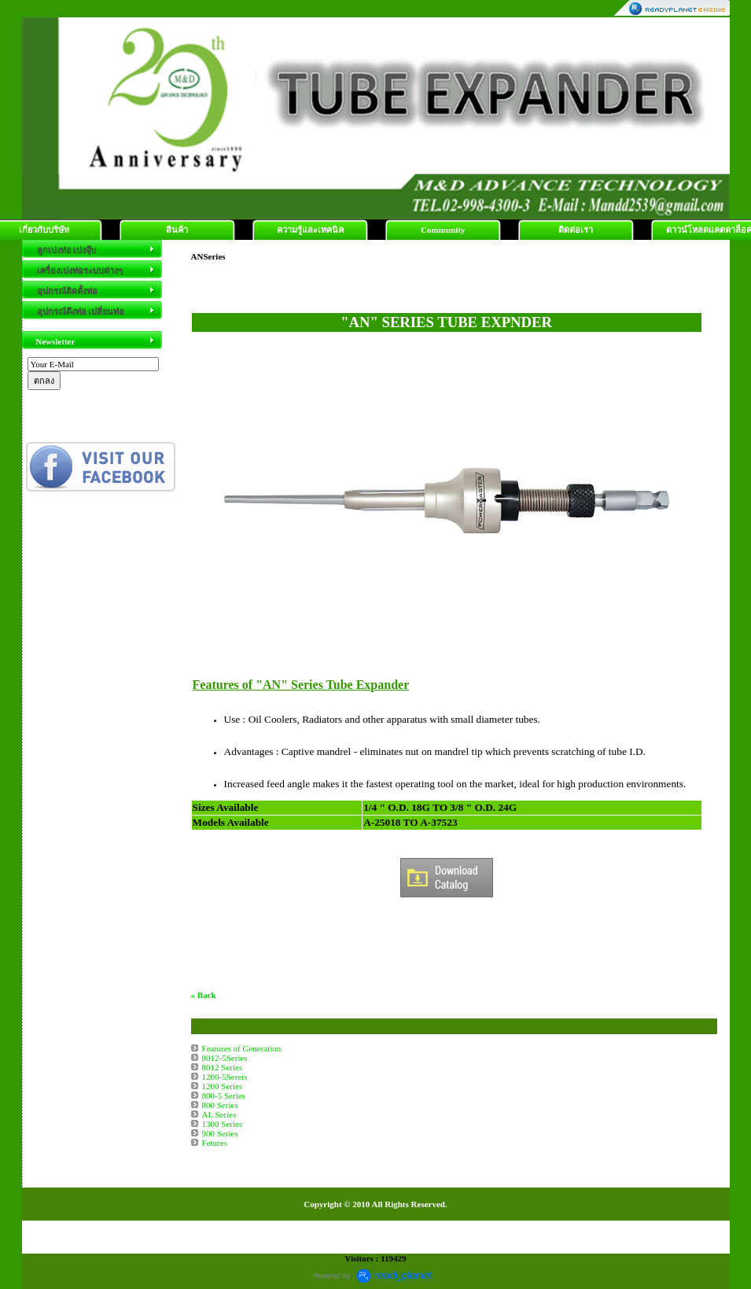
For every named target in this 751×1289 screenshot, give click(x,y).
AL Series (219, 1114)
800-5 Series (223, 1095)
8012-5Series (225, 1058)
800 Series (220, 1105)
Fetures (214, 1142)
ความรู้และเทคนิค (310, 229)
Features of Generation (242, 1048)
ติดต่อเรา (575, 229)
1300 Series (222, 1124)
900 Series (220, 1133)
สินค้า (177, 229)
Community (443, 229)
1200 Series (222, 1086)
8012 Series (222, 1067)
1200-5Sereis (225, 1076)
